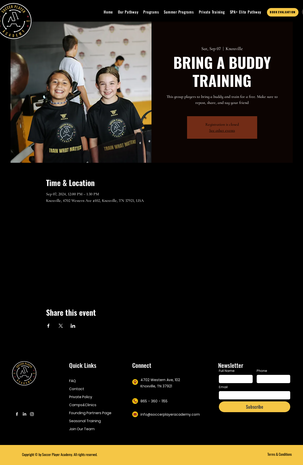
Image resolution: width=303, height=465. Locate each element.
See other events (222, 130)
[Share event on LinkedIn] (73, 326)
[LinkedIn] (24, 414)
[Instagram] (32, 414)
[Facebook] (17, 414)
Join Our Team (82, 428)
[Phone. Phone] (272, 379)
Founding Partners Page (89, 412)
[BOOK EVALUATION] (282, 12)
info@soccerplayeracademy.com (170, 414)
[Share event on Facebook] (48, 326)
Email (223, 387)
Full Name (227, 371)
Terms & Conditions (279, 454)
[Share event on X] (60, 326)
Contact (76, 388)
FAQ (72, 380)
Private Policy (80, 396)
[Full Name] (234, 379)
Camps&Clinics (82, 404)
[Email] (253, 395)
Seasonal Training (85, 420)
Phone (262, 371)
